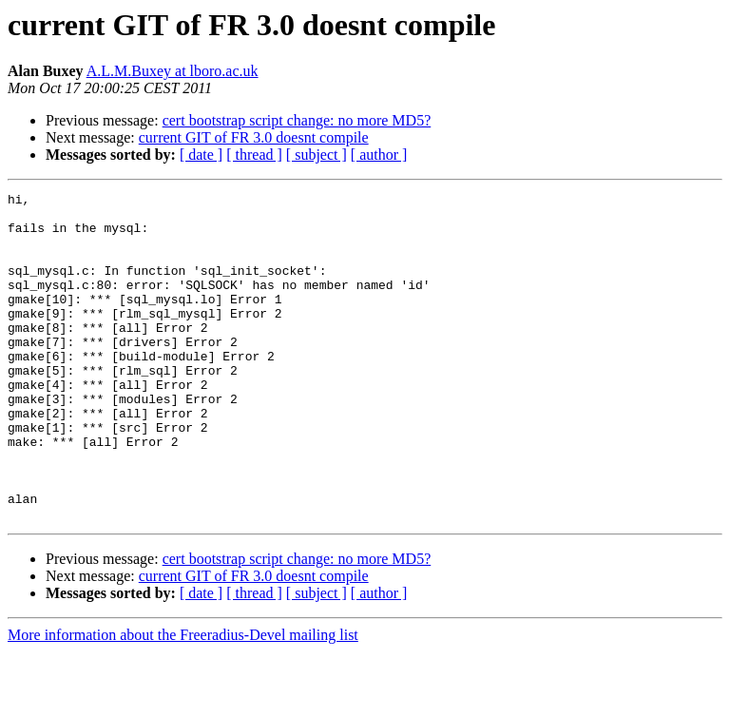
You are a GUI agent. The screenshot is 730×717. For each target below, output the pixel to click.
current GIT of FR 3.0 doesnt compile (254, 137)
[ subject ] (316, 154)
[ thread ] (254, 154)
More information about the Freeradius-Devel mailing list (183, 700)
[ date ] (201, 154)
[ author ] (379, 154)
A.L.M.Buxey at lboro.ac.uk (172, 71)
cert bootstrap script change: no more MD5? (297, 120)
